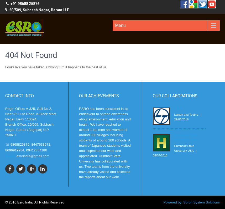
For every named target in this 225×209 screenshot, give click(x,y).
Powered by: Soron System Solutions (191, 202)
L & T (178, 108)
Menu (120, 25)
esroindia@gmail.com (33, 156)
